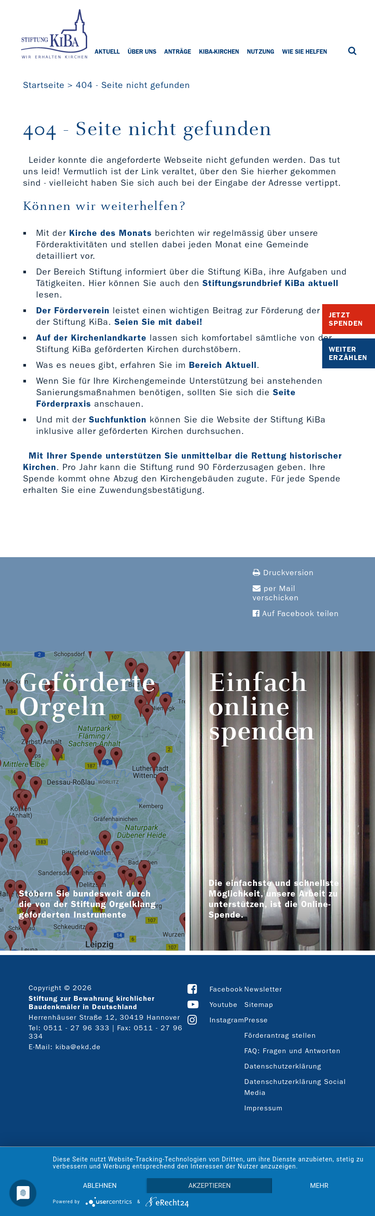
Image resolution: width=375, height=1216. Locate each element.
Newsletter (263, 989)
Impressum (263, 1108)
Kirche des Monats (110, 233)
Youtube (224, 1004)
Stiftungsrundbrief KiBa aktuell (270, 283)
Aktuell (107, 51)
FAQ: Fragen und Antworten (292, 1051)
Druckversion (283, 572)
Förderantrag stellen (280, 1035)
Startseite (44, 85)
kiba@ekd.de (78, 1047)
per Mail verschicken (276, 593)
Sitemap (258, 1004)
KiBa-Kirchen (219, 51)
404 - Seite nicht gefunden (133, 85)
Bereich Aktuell (223, 365)
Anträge (177, 51)
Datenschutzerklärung (282, 1066)
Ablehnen (100, 1186)
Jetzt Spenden (346, 319)
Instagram (227, 1020)
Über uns (142, 51)
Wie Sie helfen (304, 51)
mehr (319, 1186)
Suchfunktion (118, 419)
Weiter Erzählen (348, 353)
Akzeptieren (209, 1186)
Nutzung (260, 51)
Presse (256, 1020)
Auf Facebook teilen (296, 613)
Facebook (226, 989)
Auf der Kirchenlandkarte (91, 337)
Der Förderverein (73, 310)
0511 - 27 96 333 (77, 1028)
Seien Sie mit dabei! (158, 321)
